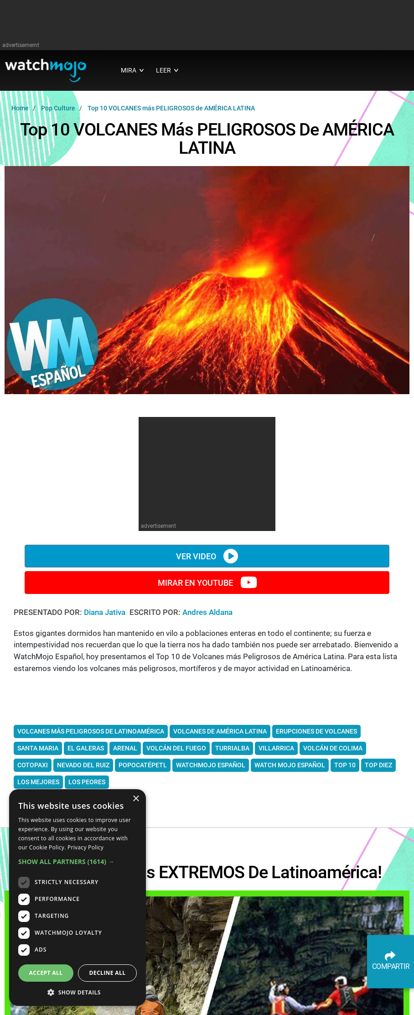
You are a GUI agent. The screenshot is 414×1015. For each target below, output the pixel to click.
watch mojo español (289, 765)
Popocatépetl (143, 765)
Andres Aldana (207, 612)
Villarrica (276, 748)
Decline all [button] (107, 973)
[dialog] (77, 897)
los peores (86, 782)
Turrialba (232, 748)
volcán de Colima (332, 748)
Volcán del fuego (176, 748)
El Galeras (85, 748)
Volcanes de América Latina (220, 731)
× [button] (135, 799)
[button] (77, 861)
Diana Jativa (105, 612)
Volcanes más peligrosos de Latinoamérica (90, 731)
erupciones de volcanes (316, 731)
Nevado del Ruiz (83, 765)
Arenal (125, 748)
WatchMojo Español (210, 765)
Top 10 (345, 765)
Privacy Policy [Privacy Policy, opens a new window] (85, 847)
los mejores (38, 782)
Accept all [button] (46, 973)
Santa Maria (37, 748)
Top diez (378, 765)
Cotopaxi (32, 765)
